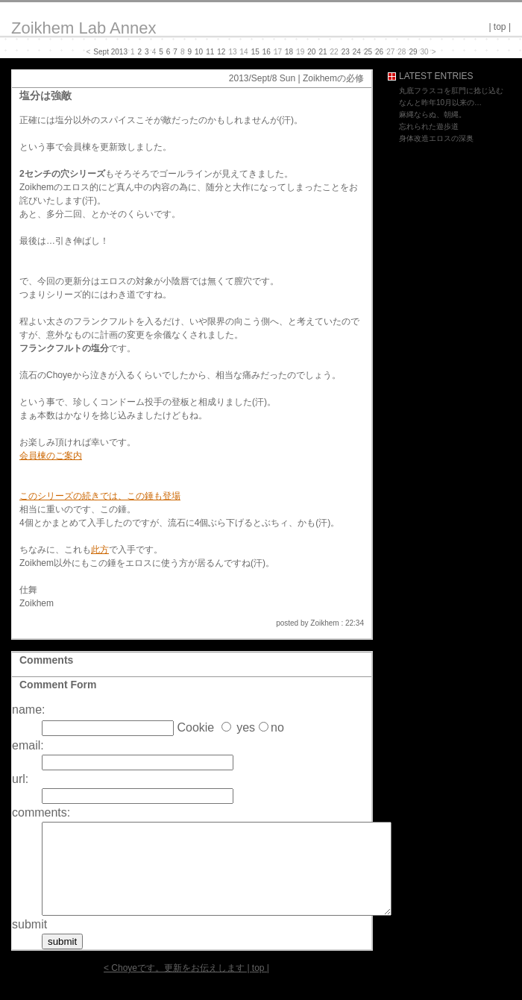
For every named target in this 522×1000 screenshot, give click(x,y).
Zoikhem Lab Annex (83, 28)
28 (401, 52)
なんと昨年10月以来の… (440, 102)
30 (425, 52)
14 (244, 52)
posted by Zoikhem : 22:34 (320, 623)
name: (28, 709)
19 (300, 52)
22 (334, 52)
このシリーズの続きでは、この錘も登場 (99, 496)
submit (29, 942)
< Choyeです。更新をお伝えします (174, 986)
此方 (100, 549)
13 (232, 52)
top (500, 27)
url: (20, 779)
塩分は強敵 (45, 95)
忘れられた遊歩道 (429, 126)
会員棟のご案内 (50, 455)
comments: (41, 812)
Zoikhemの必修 (333, 78)
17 (278, 52)
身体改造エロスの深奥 (436, 138)
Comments (46, 660)
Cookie (195, 727)
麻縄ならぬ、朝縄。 (432, 114)
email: (28, 745)
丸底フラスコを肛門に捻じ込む (451, 91)
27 (390, 52)
